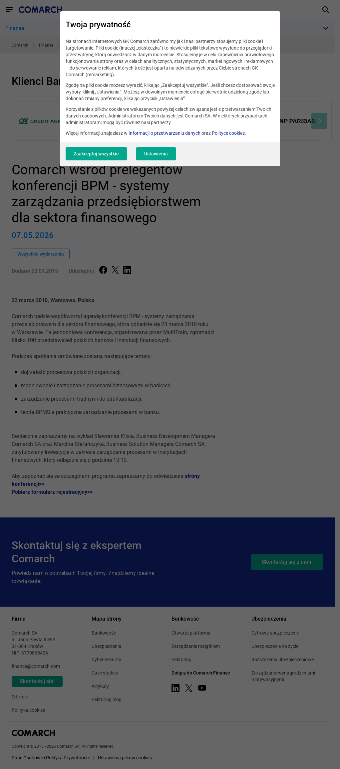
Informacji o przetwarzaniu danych (164, 133)
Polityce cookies (228, 133)
